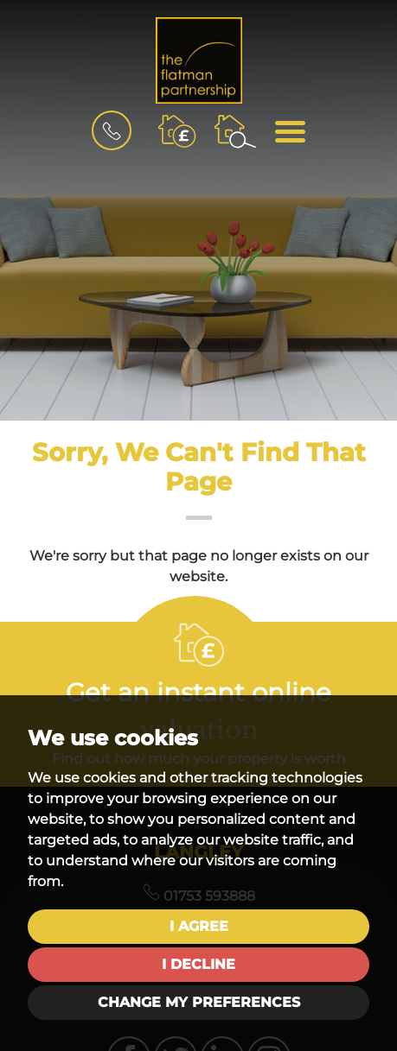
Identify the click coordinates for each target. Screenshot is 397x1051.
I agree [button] (199, 926)
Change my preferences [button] (199, 1002)
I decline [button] (198, 964)
